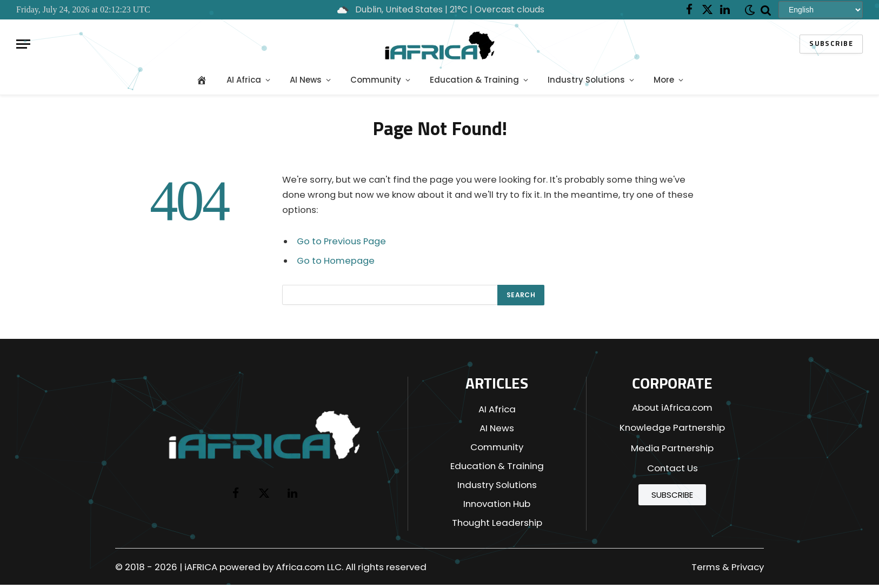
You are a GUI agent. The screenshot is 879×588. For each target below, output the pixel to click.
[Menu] (23, 44)
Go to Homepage (336, 261)
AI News (306, 79)
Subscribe (831, 44)
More (664, 79)
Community (375, 79)
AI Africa (244, 79)
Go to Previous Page (341, 241)
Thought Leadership (497, 522)
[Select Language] (820, 9)
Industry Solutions (586, 79)
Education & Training (474, 79)
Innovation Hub (496, 503)
